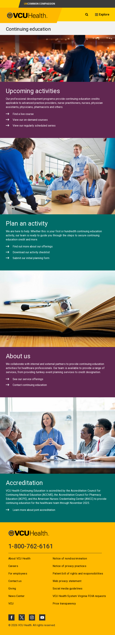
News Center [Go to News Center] (16, 596)
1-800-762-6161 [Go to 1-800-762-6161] (30, 546)
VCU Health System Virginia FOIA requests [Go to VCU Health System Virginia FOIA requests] (79, 596)
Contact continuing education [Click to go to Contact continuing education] (30, 385)
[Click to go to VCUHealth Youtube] (42, 617)
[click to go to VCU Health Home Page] (27, 16)
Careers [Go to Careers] (13, 566)
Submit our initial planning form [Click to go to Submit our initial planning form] (31, 258)
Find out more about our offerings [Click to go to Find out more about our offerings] (33, 246)
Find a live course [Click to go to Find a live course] (23, 114)
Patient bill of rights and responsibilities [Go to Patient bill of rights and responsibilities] (78, 573)
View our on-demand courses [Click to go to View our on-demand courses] (30, 119)
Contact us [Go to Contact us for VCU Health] (15, 581)
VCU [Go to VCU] (11, 603)
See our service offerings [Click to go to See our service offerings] (28, 379)
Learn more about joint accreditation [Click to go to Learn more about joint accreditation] (34, 510)
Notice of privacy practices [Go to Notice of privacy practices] (69, 566)
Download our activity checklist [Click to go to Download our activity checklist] (31, 252)
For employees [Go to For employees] (17, 573)
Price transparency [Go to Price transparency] (64, 603)
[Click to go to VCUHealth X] (22, 617)
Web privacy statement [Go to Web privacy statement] (67, 581)
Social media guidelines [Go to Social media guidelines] (68, 588)
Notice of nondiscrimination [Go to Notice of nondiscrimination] (70, 558)
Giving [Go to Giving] (12, 588)
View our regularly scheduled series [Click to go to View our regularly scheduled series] (34, 125)
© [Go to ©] (9, 625)
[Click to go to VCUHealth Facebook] (11, 617)
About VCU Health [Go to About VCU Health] (19, 558)
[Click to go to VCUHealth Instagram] (32, 617)
